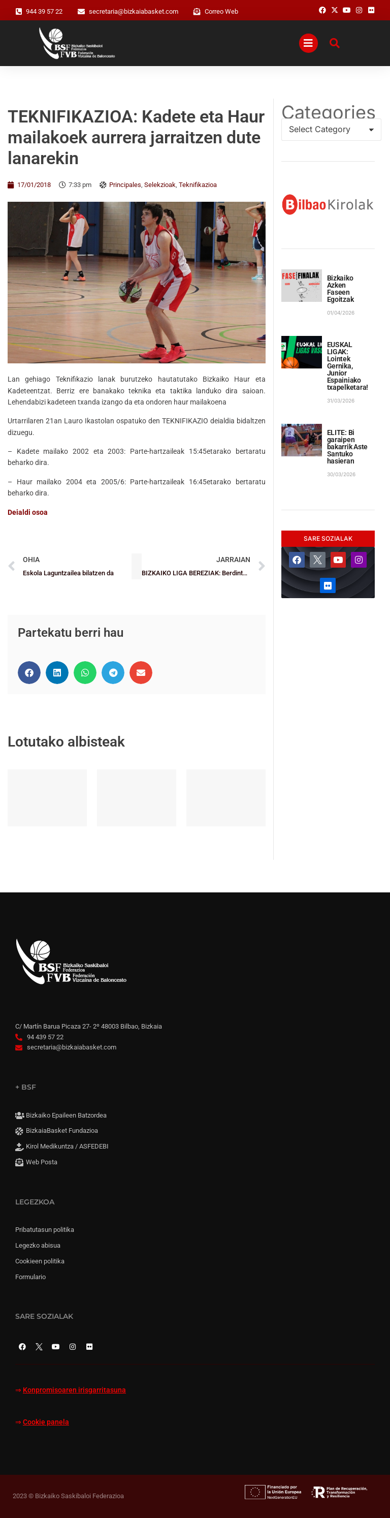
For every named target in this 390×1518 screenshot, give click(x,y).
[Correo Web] (197, 11)
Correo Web (221, 11)
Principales (125, 185)
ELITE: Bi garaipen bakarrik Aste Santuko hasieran (347, 446)
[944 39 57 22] (18, 11)
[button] (29, 672)
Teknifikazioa (198, 185)
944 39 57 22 (44, 11)
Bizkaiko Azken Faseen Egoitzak (340, 288)
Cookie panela (46, 1422)
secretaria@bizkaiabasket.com (133, 11)
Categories (328, 112)
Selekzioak (160, 185)
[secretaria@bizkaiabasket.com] (81, 11)
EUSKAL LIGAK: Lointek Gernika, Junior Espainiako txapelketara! (347, 365)
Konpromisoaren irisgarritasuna (74, 1390)
